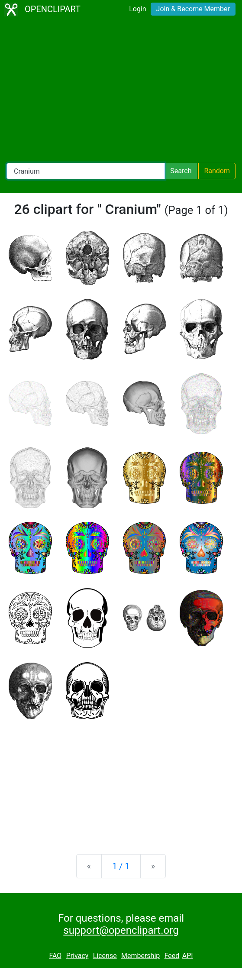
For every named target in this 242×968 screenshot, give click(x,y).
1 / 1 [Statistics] (121, 866)
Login (137, 9)
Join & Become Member (193, 9)
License (105, 956)
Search (180, 171)
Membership (140, 956)
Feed (172, 956)
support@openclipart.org (120, 930)
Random (217, 171)
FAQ (55, 956)
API (187, 956)
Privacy (77, 956)
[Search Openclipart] (85, 171)
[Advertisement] (121, 91)
